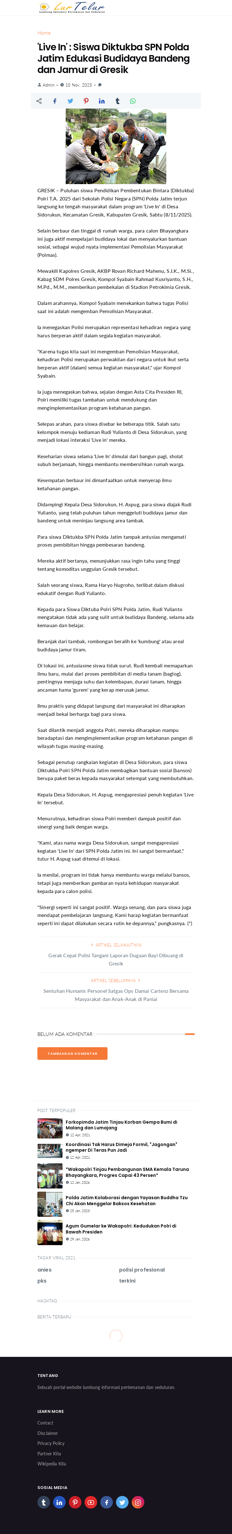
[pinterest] (75, 1502)
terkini (127, 1280)
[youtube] (91, 1502)
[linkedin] (59, 1502)
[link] (100, 84)
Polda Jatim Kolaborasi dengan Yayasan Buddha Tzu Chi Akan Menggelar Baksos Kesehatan (127, 1200)
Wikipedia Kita (51, 1463)
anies (44, 1269)
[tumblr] (43, 1502)
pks (42, 1280)
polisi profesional (142, 1269)
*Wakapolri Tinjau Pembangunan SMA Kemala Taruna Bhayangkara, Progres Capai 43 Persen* (127, 1172)
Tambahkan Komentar (72, 1053)
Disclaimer (47, 1433)
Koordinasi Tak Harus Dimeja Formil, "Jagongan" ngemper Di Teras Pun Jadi (121, 1147)
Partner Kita (49, 1453)
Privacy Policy (50, 1443)
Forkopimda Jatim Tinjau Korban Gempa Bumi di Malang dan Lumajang (121, 1125)
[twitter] (122, 1502)
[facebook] (106, 1502)
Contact (45, 1422)
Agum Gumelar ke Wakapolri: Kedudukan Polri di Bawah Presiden (121, 1229)
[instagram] (138, 1502)
